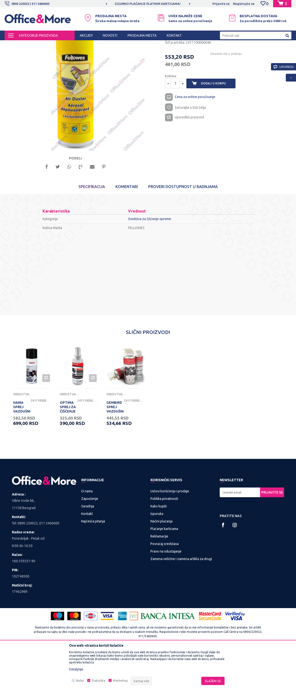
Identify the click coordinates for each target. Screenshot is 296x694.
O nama (87, 535)
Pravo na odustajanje (166, 595)
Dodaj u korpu (216, 125)
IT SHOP (50, 44)
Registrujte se (243, 3)
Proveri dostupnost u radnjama (183, 230)
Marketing (120, 680)
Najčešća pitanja (93, 565)
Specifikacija (91, 230)
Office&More (14, 44)
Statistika (98, 680)
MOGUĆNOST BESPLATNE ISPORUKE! (147, 3)
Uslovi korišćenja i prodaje (169, 535)
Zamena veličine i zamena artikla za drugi (181, 602)
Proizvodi (34, 44)
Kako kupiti (158, 550)
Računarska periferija (75, 44)
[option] (148, 3)
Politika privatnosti (164, 542)
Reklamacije (159, 580)
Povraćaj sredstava (164, 587)
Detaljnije (76, 669)
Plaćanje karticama (164, 572)
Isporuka (156, 557)
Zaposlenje (89, 542)
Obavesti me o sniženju (225, 95)
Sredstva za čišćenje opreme (114, 44)
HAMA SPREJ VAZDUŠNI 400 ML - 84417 (21, 454)
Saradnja (87, 550)
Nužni (80, 680)
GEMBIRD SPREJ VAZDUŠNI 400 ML (115, 452)
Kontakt (87, 557)
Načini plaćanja (161, 565)
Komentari (126, 230)
